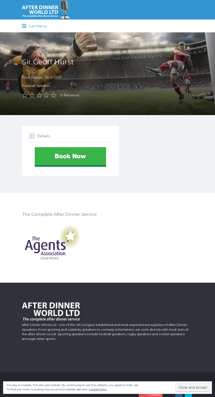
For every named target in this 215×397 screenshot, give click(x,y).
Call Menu (34, 26)
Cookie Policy (98, 389)
